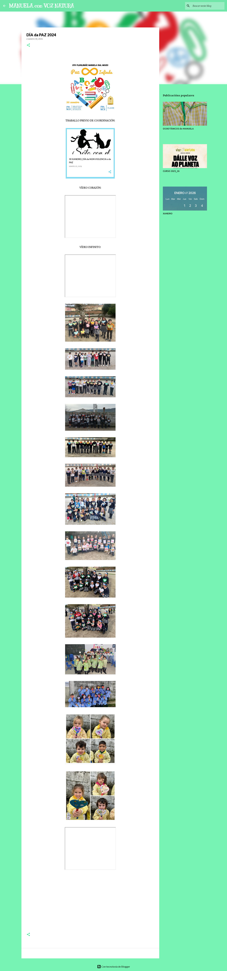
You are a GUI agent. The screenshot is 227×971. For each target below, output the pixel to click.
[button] (28, 45)
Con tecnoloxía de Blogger (113, 966)
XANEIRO (167, 213)
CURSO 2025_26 (171, 171)
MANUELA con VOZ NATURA (41, 6)
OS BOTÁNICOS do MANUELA (178, 128)
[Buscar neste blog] (207, 6)
